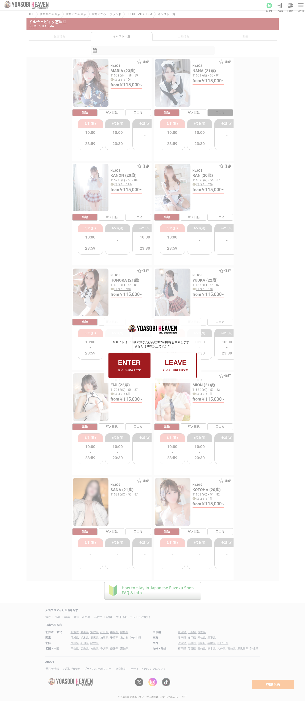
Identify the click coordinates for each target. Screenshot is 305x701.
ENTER (129, 365)
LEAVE (175, 365)
